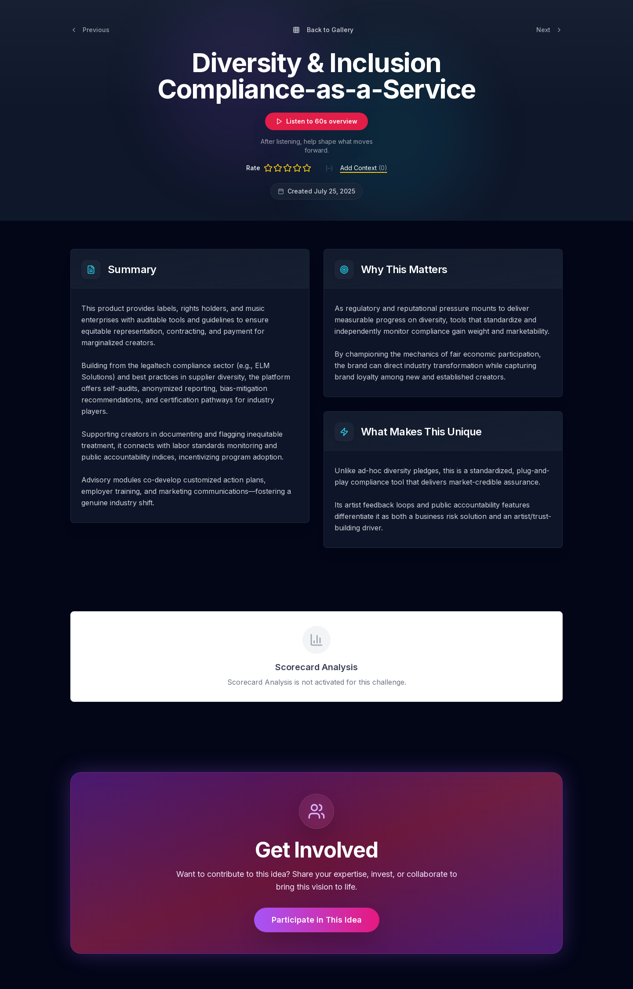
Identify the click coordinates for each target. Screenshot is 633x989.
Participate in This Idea (317, 919)
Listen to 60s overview (316, 121)
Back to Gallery (323, 29)
